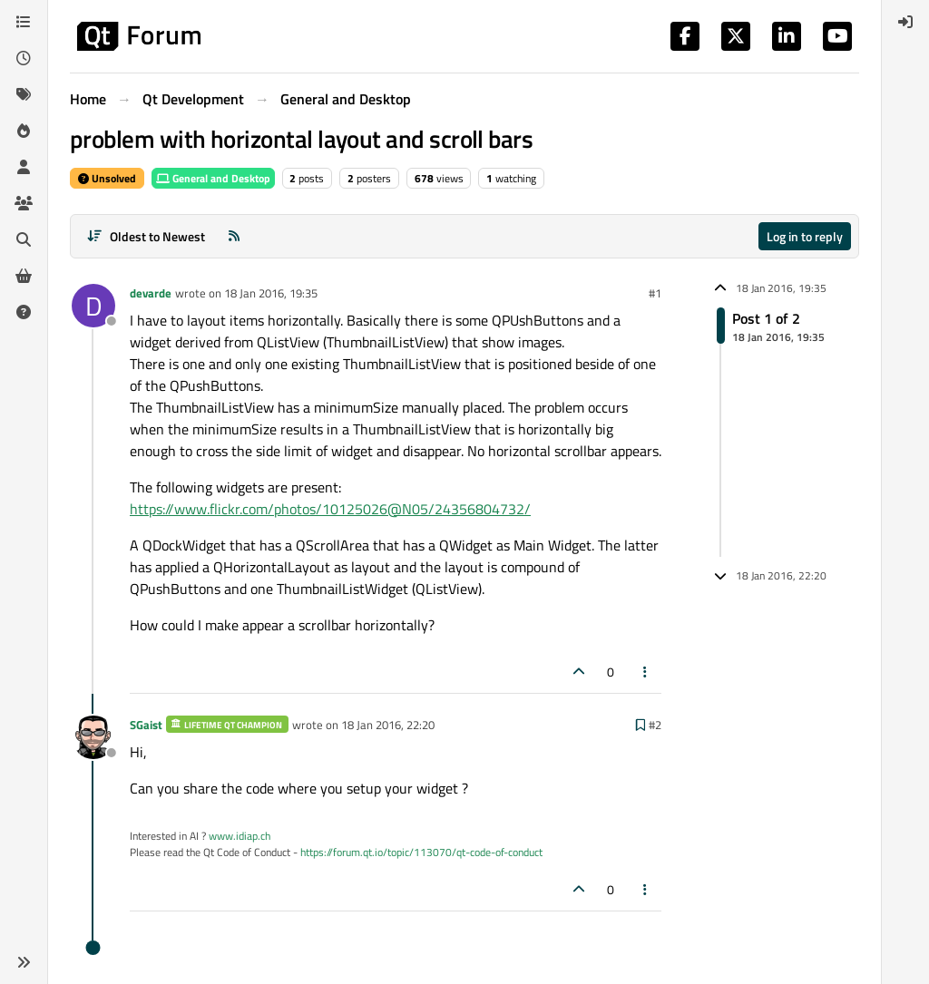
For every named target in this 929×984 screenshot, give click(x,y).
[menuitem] (905, 21)
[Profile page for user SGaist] (93, 737)
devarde (150, 293)
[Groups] (23, 203)
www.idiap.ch (239, 835)
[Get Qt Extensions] (23, 275)
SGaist (146, 725)
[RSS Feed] (234, 236)
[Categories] (23, 21)
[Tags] (23, 94)
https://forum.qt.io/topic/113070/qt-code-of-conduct (421, 852)
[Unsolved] (23, 311)
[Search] (23, 239)
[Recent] (23, 58)
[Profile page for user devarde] (93, 305)
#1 (655, 293)
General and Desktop (213, 178)
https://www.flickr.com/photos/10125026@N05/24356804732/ (330, 509)
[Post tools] (646, 672)
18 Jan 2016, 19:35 (271, 293)
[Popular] (23, 130)
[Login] (905, 21)
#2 (655, 725)
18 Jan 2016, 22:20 (388, 725)
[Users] (23, 166)
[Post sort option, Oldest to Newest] (145, 236)
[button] (23, 962)
